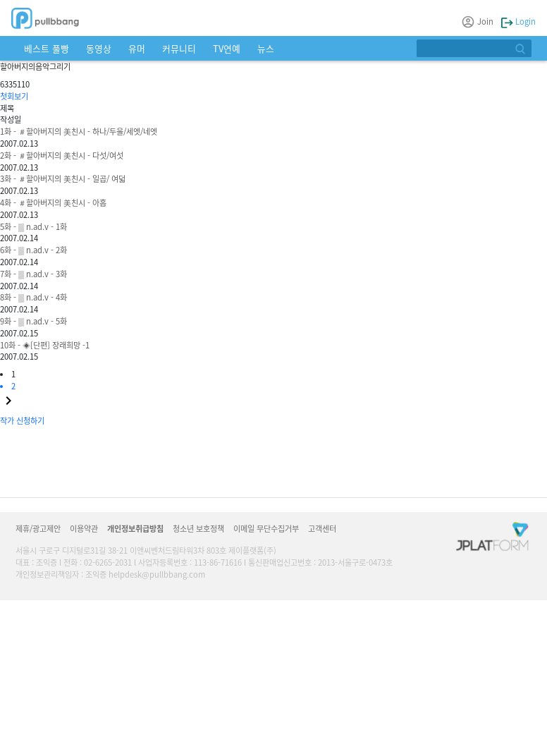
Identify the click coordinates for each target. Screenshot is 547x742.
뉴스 (265, 48)
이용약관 (84, 528)
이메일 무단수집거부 (266, 528)
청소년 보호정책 (198, 528)
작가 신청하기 (22, 420)
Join (478, 21)
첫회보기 (14, 96)
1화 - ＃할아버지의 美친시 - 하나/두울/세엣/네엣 (78, 131)
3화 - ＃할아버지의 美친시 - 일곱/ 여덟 (62, 178)
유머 (136, 48)
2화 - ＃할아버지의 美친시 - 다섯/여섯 (61, 155)
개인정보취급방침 (135, 528)
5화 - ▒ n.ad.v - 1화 (33, 226)
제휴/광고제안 (38, 528)
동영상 (98, 48)
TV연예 (226, 48)
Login (518, 21)
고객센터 (322, 528)
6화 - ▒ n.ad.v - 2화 (33, 249)
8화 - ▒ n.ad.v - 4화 (33, 297)
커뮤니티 (179, 48)
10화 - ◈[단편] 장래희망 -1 (45, 345)
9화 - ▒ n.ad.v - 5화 (33, 321)
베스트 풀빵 (46, 48)
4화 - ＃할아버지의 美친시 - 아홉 (53, 202)
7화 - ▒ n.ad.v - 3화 (33, 273)
